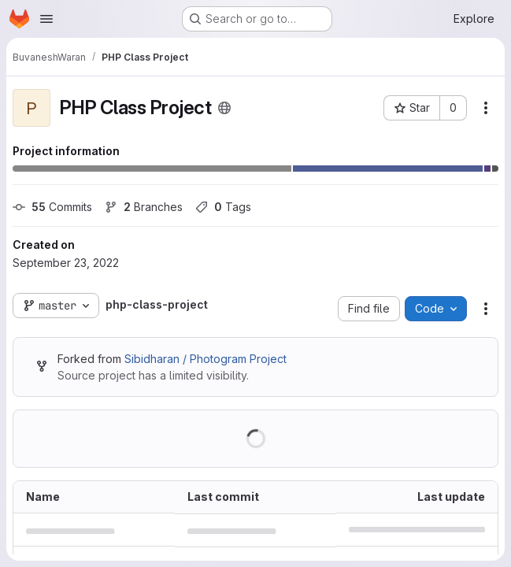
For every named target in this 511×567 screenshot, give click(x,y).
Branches (144, 206)
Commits (52, 206)
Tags (223, 206)
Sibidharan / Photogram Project (205, 358)
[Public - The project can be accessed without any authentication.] (224, 108)
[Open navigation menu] (46, 19)
